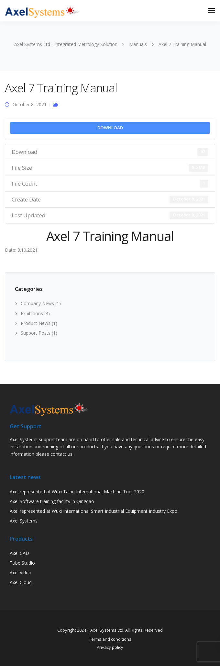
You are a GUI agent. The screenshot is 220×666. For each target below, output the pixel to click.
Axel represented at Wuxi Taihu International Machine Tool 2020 (77, 491)
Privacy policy (110, 647)
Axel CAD (19, 553)
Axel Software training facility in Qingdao (52, 501)
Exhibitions (32, 313)
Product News (35, 323)
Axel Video (20, 572)
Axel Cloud (21, 582)
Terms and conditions (110, 639)
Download (110, 128)
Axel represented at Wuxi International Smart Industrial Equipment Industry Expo (93, 511)
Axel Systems (24, 521)
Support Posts (35, 333)
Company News (37, 303)
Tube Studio (22, 563)
